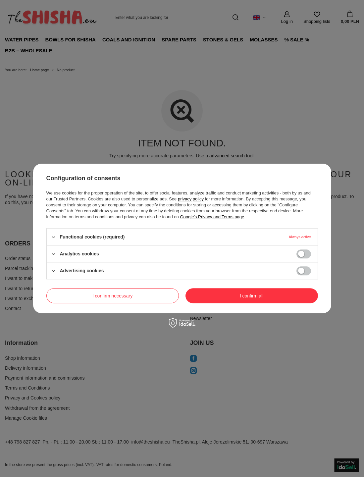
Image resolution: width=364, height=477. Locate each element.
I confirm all (252, 295)
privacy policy (191, 198)
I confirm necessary (112, 295)
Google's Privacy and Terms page (212, 216)
